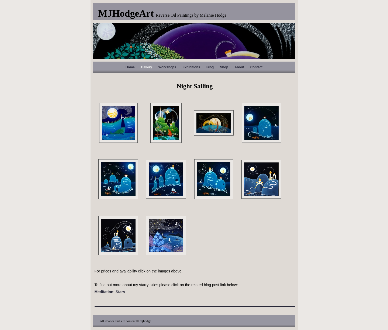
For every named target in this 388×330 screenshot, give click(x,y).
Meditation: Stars (110, 292)
